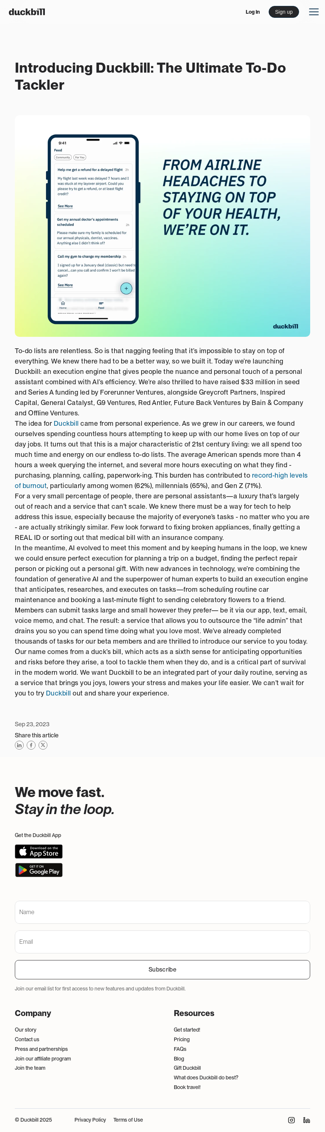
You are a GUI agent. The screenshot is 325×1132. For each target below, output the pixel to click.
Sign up (283, 12)
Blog (179, 1059)
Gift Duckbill (187, 1068)
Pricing (182, 1039)
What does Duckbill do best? (206, 1077)
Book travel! (187, 1087)
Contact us (27, 1039)
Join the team (30, 1068)
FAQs (180, 1049)
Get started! (187, 1030)
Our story (25, 1030)
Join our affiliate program (43, 1059)
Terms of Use (128, 1120)
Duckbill (66, 423)
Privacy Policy (90, 1120)
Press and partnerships (41, 1049)
